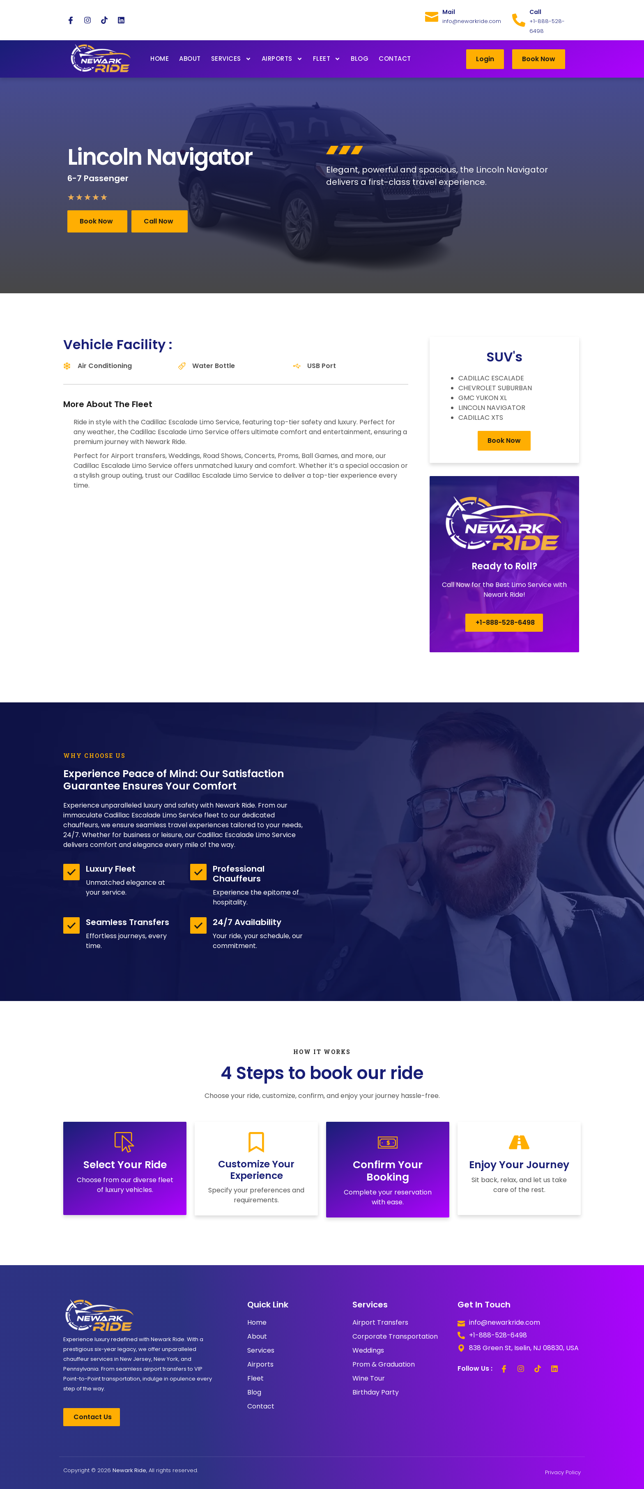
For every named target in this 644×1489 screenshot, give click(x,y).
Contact (395, 58)
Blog (359, 58)
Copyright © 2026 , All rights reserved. (130, 1470)
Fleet (327, 59)
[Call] (518, 20)
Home (159, 58)
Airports (282, 59)
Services (231, 59)
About (190, 58)
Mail (448, 12)
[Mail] (431, 15)
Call (535, 12)
